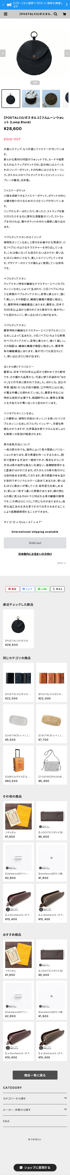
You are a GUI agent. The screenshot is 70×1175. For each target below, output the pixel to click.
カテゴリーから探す (14, 1098)
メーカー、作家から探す (17, 1109)
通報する (61, 563)
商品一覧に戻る (35, 1075)
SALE (6, 1121)
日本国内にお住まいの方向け (35, 553)
